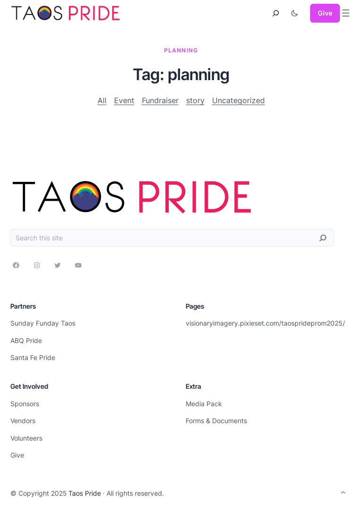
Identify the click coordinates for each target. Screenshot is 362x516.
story (195, 100)
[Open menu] (346, 13)
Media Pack (204, 404)
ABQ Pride (26, 340)
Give (325, 13)
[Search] (323, 237)
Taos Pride (84, 493)
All (102, 100)
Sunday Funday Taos (42, 323)
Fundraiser (160, 100)
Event (124, 100)
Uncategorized (238, 100)
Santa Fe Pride (32, 357)
